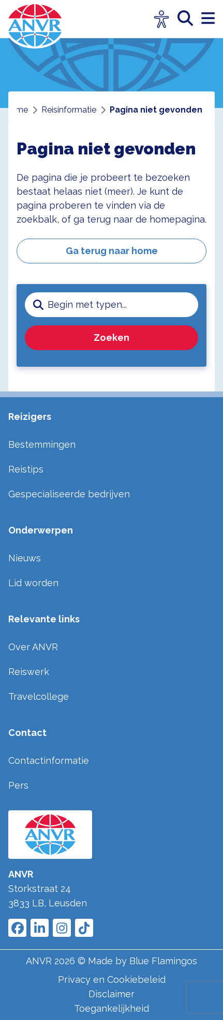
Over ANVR (33, 646)
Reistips (25, 469)
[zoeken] (189, 18)
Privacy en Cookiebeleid (112, 979)
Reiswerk (28, 671)
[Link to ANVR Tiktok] (84, 928)
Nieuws (24, 558)
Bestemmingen (42, 444)
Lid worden (33, 582)
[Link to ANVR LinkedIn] (40, 928)
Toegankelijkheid (111, 1008)
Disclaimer (111, 993)
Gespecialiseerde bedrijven (69, 494)
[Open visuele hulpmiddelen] (161, 19)
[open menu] (208, 18)
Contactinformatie (48, 760)
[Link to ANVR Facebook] (17, 928)
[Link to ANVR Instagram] (62, 928)
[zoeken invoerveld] (123, 304)
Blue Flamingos (163, 960)
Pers (18, 785)
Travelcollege (38, 696)
